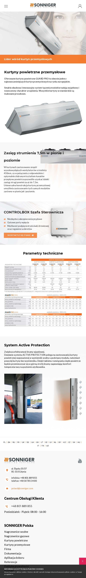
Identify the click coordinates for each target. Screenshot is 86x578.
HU (79, 442)
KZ (64, 442)
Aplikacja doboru (14, 557)
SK (74, 442)
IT (38, 446)
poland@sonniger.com (22, 488)
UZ (47, 446)
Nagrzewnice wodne (16, 531)
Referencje (10, 561)
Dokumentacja (12, 553)
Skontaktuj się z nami (19, 235)
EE (46, 442)
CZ (69, 442)
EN (9, 442)
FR (18, 442)
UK (23, 442)
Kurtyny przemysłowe (17, 544)
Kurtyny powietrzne (16, 540)
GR (37, 442)
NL (55, 442)
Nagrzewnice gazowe (16, 536)
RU (14, 442)
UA (32, 442)
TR (42, 446)
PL (4, 442)
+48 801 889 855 (28, 477)
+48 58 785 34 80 (28, 481)
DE (28, 442)
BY (60, 442)
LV (51, 442)
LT (42, 442)
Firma (7, 549)
